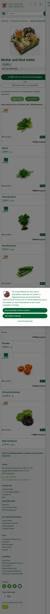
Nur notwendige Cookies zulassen (17, 310)
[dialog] (25, 307)
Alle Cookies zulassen (13, 316)
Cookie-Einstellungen (25, 321)
